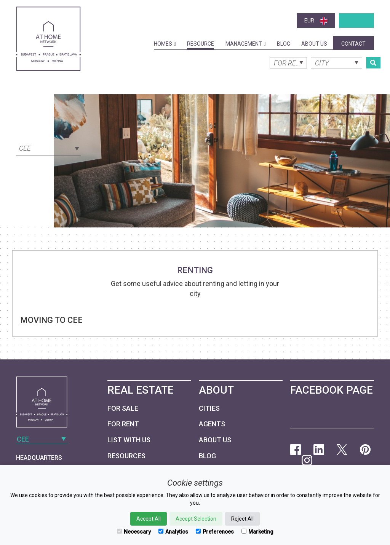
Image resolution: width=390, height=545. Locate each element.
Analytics (173, 532)
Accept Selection (196, 519)
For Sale (122, 408)
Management (245, 44)
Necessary (134, 532)
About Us (314, 44)
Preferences (215, 532)
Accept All (148, 519)
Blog (283, 44)
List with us (128, 440)
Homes (165, 44)
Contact (353, 44)
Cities (209, 408)
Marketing (257, 532)
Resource (200, 44)
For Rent (123, 424)
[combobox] (48, 148)
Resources (126, 456)
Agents (212, 424)
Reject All (242, 519)
